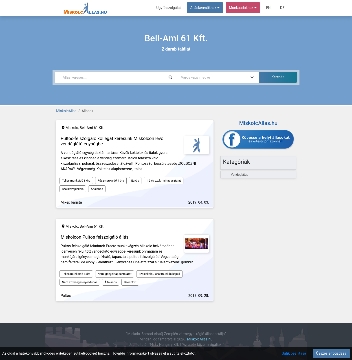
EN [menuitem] (268, 8)
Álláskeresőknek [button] (205, 8)
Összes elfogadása (331, 353)
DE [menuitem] (282, 8)
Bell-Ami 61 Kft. (92, 128)
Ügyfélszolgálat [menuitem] (168, 8)
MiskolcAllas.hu (199, 339)
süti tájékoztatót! (183, 353)
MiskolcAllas (66, 111)
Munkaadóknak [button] (243, 8)
